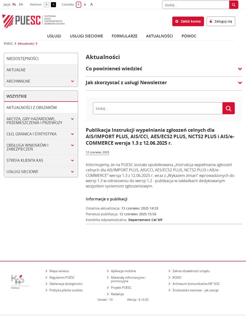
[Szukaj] (195, 4)
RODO (176, 262)
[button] (164, 71)
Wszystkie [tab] (16, 96)
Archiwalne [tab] (18, 81)
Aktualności (159, 36)
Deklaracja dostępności (65, 269)
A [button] (47, 4)
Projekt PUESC (121, 272)
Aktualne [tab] (16, 69)
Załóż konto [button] (188, 21)
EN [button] (21, 4)
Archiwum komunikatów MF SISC (196, 269)
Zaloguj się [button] (221, 21)
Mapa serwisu (59, 256)
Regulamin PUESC (62, 262)
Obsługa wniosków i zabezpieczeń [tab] (27, 147)
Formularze (124, 36)
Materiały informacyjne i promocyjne (128, 264)
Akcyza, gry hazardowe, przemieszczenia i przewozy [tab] (34, 120)
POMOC (189, 36)
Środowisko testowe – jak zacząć (195, 275)
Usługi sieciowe (86, 36)
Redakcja (117, 279)
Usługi (54, 36)
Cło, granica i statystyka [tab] (31, 134)
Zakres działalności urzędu (191, 256)
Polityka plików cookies (66, 275)
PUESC (8, 44)
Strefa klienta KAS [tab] (24, 160)
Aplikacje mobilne (123, 256)
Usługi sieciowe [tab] (22, 171)
